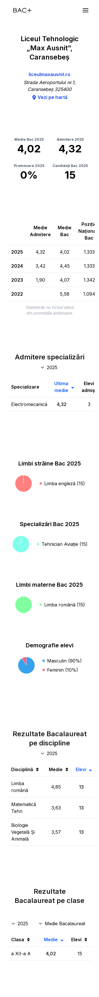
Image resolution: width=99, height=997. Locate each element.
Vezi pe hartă (49, 97)
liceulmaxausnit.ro (49, 74)
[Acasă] (22, 10)
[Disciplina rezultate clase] (62, 923)
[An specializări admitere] (49, 367)
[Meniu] (85, 10)
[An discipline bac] (49, 753)
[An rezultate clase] (20, 923)
